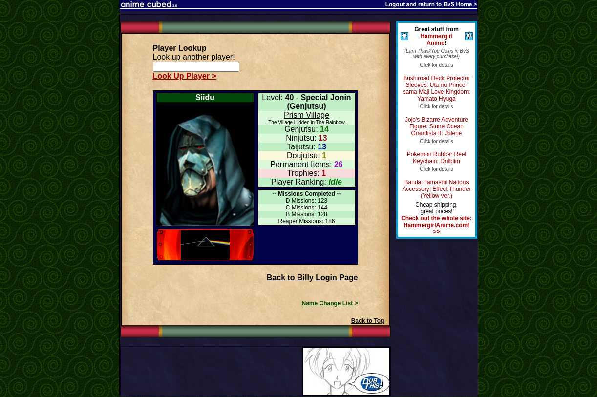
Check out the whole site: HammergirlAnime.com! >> (436, 225)
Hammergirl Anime (436, 39)
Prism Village (306, 115)
